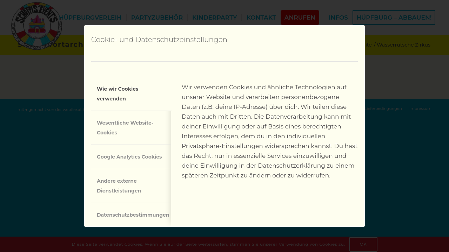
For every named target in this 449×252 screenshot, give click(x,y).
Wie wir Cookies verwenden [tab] (117, 94)
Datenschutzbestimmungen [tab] (133, 215)
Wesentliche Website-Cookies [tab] (125, 128)
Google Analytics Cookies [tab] (129, 157)
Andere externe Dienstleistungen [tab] (119, 186)
